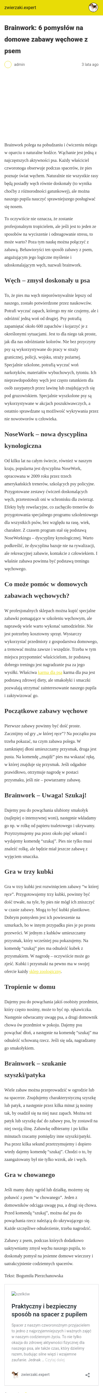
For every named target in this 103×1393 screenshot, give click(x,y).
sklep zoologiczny (45, 971)
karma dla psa (50, 672)
